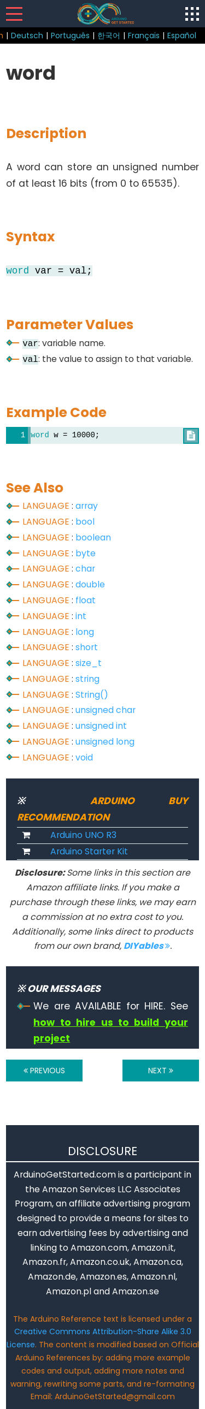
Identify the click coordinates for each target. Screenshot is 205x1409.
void (84, 757)
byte (85, 553)
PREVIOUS (44, 1070)
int (80, 616)
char (85, 568)
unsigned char (105, 710)
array (86, 506)
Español (181, 35)
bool (85, 521)
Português (70, 35)
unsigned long (104, 741)
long (84, 632)
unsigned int (101, 726)
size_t (88, 663)
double (90, 584)
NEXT (160, 1070)
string (87, 679)
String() (91, 694)
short (86, 647)
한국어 (108, 35)
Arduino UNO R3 (83, 835)
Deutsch (27, 35)
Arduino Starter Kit (89, 851)
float (85, 600)
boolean (93, 537)
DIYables (147, 946)
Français (144, 35)
